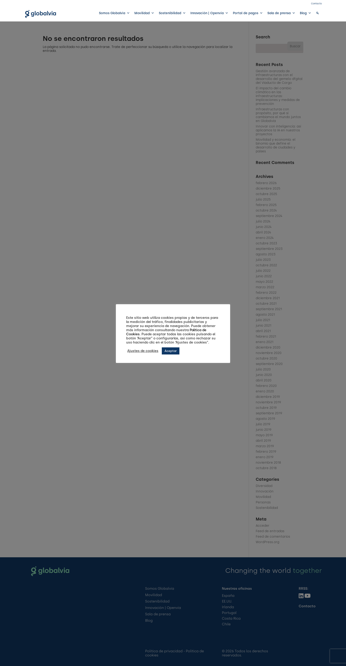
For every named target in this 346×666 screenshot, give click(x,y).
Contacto (316, 3)
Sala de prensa (281, 13)
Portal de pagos (248, 13)
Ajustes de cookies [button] (142, 351)
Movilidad (144, 13)
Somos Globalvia (114, 13)
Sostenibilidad (172, 13)
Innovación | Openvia (209, 13)
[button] (317, 13)
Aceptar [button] (171, 351)
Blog (305, 13)
